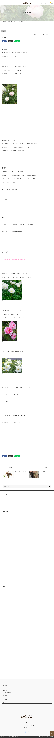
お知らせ (5, 695)
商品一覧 (5, 690)
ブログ (4, 697)
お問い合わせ (6, 702)
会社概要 (5, 699)
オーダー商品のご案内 (8, 692)
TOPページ (5, 685)
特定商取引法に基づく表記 (13, 736)
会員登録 (5, 687)
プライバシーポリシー (4, 736)
